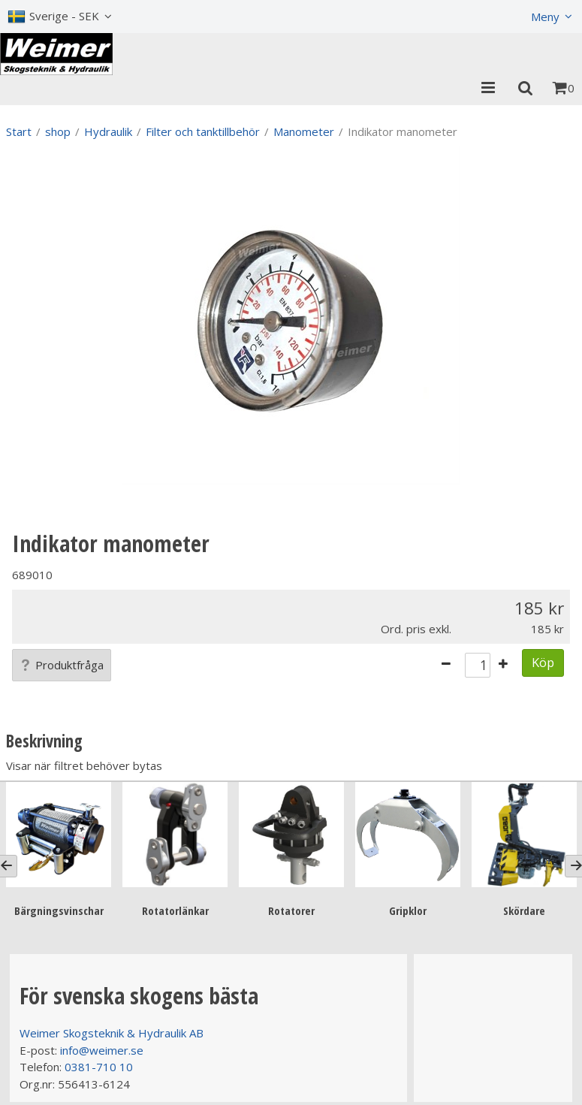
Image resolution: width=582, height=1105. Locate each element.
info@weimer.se (101, 1050)
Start (19, 131)
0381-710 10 (99, 1066)
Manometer (303, 131)
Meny (545, 16)
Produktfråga (62, 664)
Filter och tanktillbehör (203, 131)
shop (58, 131)
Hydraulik (108, 131)
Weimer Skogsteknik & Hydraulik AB (112, 1032)
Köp (543, 662)
